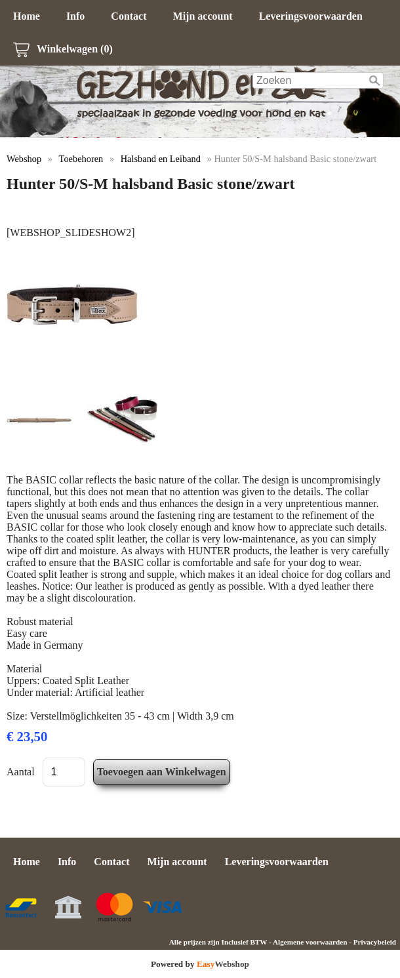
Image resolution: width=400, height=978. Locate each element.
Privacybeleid (374, 942)
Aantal (21, 771)
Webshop (24, 158)
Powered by (200, 964)
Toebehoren (81, 158)
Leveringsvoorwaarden (311, 16)
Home (26, 16)
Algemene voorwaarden (310, 942)
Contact (128, 16)
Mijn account (203, 16)
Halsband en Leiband (161, 158)
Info (75, 16)
